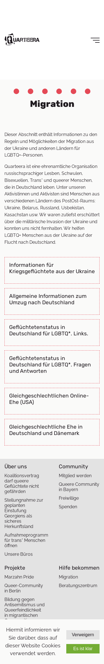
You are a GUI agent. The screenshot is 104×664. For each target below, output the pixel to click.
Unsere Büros (18, 554)
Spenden (68, 506)
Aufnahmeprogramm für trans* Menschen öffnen (24, 540)
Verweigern (83, 634)
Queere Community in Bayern (79, 487)
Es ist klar (82, 648)
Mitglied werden (75, 475)
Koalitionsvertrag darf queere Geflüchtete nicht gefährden (21, 483)
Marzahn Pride (19, 577)
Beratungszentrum (78, 585)
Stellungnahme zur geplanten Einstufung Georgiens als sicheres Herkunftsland (23, 513)
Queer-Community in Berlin (23, 588)
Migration (68, 577)
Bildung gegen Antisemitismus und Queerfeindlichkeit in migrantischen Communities (24, 610)
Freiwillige (69, 498)
